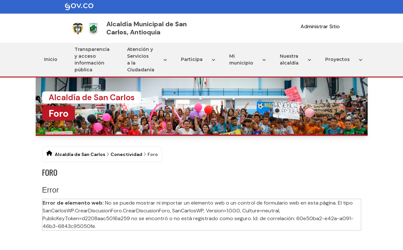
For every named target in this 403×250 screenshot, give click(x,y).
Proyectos (338, 59)
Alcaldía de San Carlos (80, 154)
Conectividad (126, 154)
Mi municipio (242, 59)
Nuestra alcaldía (289, 59)
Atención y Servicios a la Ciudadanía (142, 59)
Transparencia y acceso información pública (92, 59)
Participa (193, 59)
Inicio (51, 59)
